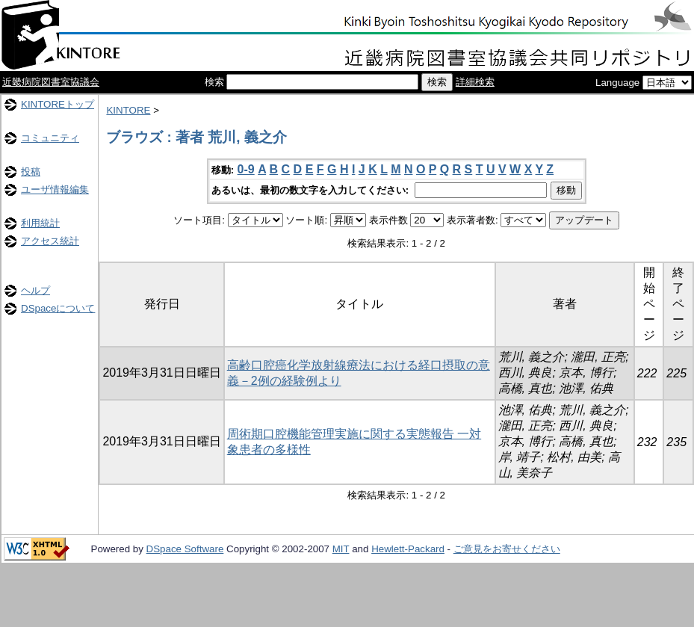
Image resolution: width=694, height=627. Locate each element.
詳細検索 (475, 81)
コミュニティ (50, 137)
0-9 (246, 169)
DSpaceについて (58, 308)
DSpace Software (185, 549)
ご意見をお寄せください (506, 549)
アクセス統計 (50, 241)
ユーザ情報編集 (55, 189)
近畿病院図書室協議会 (50, 81)
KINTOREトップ (57, 104)
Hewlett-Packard (407, 549)
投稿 (30, 171)
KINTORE (128, 110)
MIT (341, 549)
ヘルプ (35, 290)
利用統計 (40, 223)
